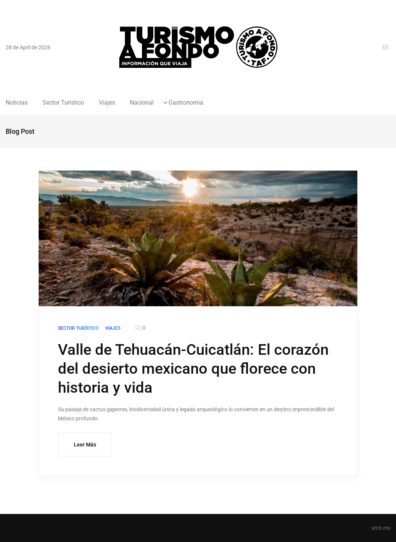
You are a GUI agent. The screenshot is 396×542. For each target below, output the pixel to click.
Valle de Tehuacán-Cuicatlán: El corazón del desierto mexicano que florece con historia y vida (193, 368)
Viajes (107, 102)
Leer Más (85, 445)
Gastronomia (185, 102)
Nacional (142, 102)
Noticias (17, 102)
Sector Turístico (63, 102)
